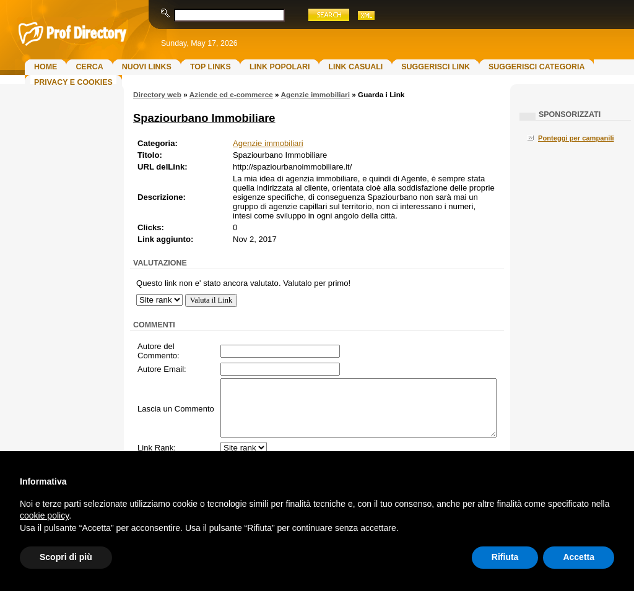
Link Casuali (355, 67)
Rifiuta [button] (505, 557)
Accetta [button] (578, 557)
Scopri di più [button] (66, 557)
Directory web (157, 94)
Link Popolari (280, 67)
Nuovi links (147, 67)
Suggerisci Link (435, 67)
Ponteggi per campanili (576, 138)
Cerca (89, 67)
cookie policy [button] (44, 515)
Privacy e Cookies (73, 82)
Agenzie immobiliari (314, 94)
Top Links (210, 67)
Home (45, 67)
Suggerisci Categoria (536, 67)
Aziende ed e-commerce (231, 94)
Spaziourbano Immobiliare (204, 117)
